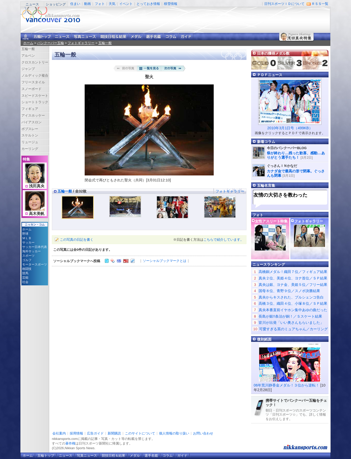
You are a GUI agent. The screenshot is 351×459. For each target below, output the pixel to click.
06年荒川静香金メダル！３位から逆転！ (286, 385)
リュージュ (29, 142)
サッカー (28, 242)
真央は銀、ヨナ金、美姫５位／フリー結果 (293, 285)
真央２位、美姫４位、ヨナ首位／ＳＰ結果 (293, 278)
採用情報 (76, 433)
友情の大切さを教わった (280, 195)
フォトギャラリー (81, 43)
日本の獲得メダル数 (273, 53)
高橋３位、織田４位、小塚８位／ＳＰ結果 (293, 303)
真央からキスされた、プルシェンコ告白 (291, 297)
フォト (100, 4)
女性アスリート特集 (271, 221)
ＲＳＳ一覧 (320, 4)
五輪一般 (105, 43)
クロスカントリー (34, 62)
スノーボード (31, 89)
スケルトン (29, 135)
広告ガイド (95, 433)
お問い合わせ (203, 433)
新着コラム (266, 142)
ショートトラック (34, 102)
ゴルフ (26, 260)
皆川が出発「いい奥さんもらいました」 (291, 322)
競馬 (25, 273)
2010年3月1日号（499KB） (289, 128)
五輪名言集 (266, 185)
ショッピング (56, 4)
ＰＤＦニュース (269, 75)
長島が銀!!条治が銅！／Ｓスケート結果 (290, 316)
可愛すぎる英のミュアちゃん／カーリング (293, 329)
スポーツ (28, 255)
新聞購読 (114, 433)
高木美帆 (36, 214)
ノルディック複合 (34, 75)
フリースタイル (33, 82)
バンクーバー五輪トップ (42, 36)
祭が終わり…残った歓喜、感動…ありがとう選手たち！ (296, 155)
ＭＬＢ (26, 238)
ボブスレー (29, 129)
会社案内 (59, 433)
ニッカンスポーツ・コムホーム (26, 36)
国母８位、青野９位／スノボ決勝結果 (289, 291)
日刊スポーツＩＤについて (284, 4)
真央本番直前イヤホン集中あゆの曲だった (293, 310)
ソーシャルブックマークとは (164, 261)
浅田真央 (36, 186)
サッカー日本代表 (34, 247)
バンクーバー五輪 (50, 43)
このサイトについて (140, 433)
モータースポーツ (34, 264)
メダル (136, 36)
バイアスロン (31, 122)
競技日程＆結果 (113, 36)
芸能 (25, 277)
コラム (170, 36)
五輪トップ (45, 455)
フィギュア (29, 109)
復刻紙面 (264, 339)
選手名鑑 (153, 36)
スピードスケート (34, 96)
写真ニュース (84, 36)
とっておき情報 (148, 4)
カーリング (29, 149)
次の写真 (173, 68)
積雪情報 (170, 4)
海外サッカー (31, 251)
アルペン (28, 56)
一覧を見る (149, 68)
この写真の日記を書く (76, 239)
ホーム (28, 43)
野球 (25, 234)
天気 (112, 4)
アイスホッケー (33, 115)
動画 (87, 4)
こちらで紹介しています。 (223, 239)
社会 (25, 282)
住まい (75, 4)
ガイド (185, 36)
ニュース (32, 4)
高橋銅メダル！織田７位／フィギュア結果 (293, 272)
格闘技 (26, 269)
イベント (126, 4)
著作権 (70, 443)
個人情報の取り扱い (174, 433)
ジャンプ (28, 69)
